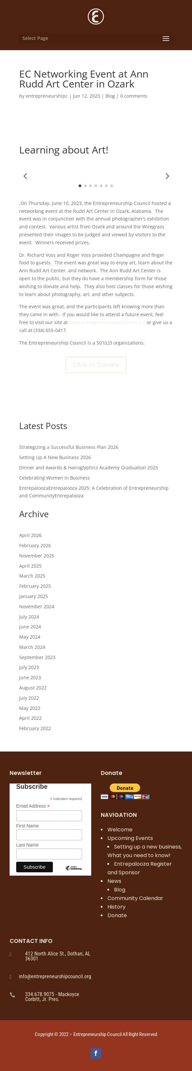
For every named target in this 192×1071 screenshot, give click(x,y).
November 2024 (36, 606)
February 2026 (35, 545)
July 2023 (29, 667)
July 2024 (29, 617)
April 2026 (30, 535)
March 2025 (32, 576)
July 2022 (29, 698)
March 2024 (32, 647)
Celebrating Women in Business (54, 478)
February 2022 (35, 728)
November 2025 (36, 555)
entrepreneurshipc (47, 96)
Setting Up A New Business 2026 (55, 457)
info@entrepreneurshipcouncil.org (55, 976)
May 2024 (29, 637)
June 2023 (30, 677)
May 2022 (29, 708)
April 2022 (30, 718)
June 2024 (30, 626)
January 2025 (33, 596)
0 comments (133, 96)
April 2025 (30, 566)
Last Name (27, 845)
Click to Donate (96, 364)
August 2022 (33, 688)
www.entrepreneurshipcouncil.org (107, 322)
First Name (27, 825)
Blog (110, 96)
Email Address (33, 806)
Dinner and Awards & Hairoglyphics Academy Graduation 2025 (88, 467)
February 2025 (35, 586)
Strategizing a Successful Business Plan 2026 (68, 447)
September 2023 (37, 657)
